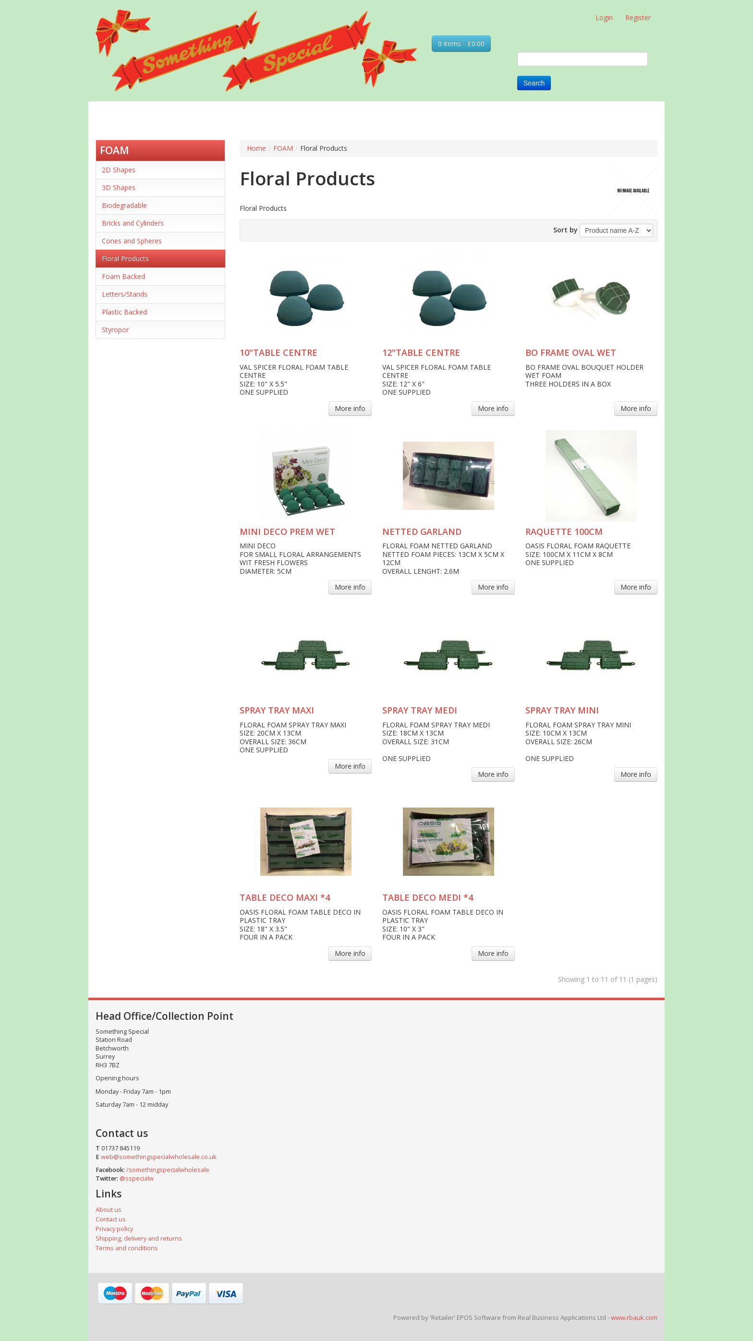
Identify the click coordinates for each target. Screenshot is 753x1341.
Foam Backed (123, 276)
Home (256, 148)
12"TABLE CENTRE (421, 352)
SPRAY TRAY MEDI (419, 710)
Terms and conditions (127, 1248)
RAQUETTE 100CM (564, 531)
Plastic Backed (124, 311)
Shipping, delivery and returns (139, 1238)
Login (604, 17)
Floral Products (125, 258)
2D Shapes (118, 169)
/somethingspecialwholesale (167, 1170)
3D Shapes (118, 187)
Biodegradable (124, 205)
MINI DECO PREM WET (287, 531)
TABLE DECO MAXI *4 (285, 897)
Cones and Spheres (132, 240)
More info (350, 408)
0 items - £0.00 (461, 43)
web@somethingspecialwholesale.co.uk (158, 1157)
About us (108, 1210)
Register (638, 17)
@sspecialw (137, 1178)
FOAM (114, 150)
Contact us (111, 1219)
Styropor (115, 329)
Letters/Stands (124, 294)
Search (534, 83)
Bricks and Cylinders (133, 223)
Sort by (565, 229)
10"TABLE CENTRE (278, 352)
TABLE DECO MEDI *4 (427, 897)
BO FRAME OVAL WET (570, 352)
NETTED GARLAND (422, 531)
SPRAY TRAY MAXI (277, 710)
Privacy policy (114, 1229)
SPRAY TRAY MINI (562, 710)
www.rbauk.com (634, 1317)
